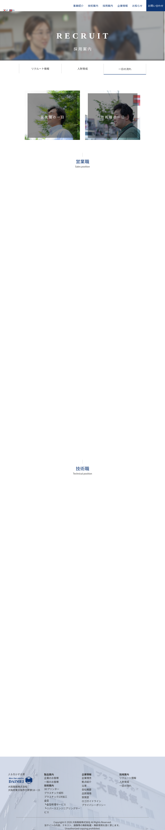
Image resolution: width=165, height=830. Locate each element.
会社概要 (86, 789)
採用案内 (108, 6)
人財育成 (83, 68)
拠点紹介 (86, 781)
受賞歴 (85, 797)
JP (5, 10)
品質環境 (86, 793)
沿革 (84, 785)
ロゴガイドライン (91, 801)
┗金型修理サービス (55, 804)
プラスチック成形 (53, 793)
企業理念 (86, 778)
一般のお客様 (51, 781)
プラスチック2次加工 (55, 796)
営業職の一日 (52, 116)
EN (11, 10)
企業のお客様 (51, 778)
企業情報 (122, 6)
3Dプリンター (51, 789)
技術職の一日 (113, 116)
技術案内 (93, 6)
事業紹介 (78, 6)
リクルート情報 (40, 68)
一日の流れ (124, 68)
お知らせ (137, 6)
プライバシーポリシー (94, 805)
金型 (46, 800)
